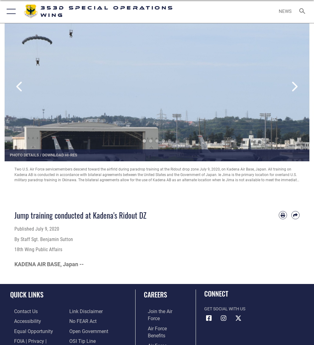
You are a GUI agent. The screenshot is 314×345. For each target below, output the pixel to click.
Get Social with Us (224, 309)
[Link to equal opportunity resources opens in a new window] (27, 329)
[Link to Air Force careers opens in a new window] (160, 329)
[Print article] (283, 215)
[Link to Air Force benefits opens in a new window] (160, 320)
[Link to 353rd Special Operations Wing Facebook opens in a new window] (208, 318)
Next (294, 87)
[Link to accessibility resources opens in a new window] (21, 320)
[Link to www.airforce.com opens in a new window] (160, 311)
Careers (155, 294)
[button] (10, 11)
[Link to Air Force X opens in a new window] (238, 318)
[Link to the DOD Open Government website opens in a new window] (86, 329)
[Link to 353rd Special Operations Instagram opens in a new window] (223, 318)
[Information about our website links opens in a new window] (83, 311)
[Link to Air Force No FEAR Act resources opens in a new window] (81, 320)
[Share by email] (295, 215)
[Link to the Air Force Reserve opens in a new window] (160, 339)
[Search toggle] (303, 11)
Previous (20, 87)
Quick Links (27, 294)
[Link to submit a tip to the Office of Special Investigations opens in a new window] (80, 339)
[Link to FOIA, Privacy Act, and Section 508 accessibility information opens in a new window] (36, 339)
